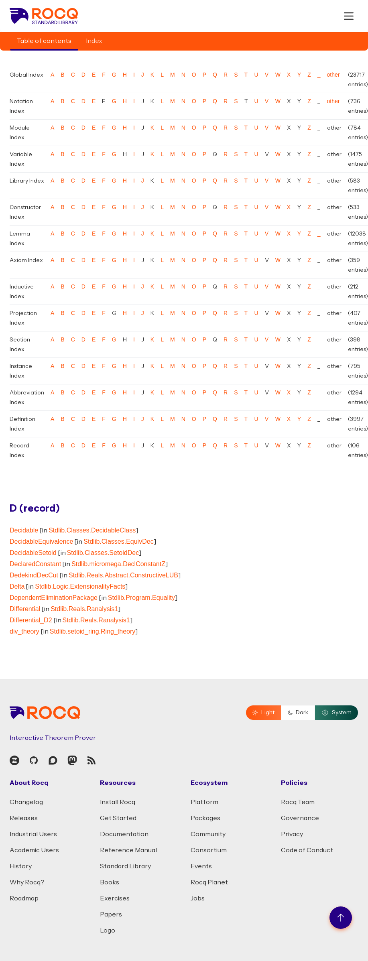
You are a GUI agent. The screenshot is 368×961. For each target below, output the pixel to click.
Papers (111, 914)
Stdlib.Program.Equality (141, 597)
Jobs (198, 898)
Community (208, 834)
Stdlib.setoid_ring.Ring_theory (92, 631)
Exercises (115, 898)
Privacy (292, 834)
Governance (300, 818)
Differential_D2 (31, 620)
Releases (24, 818)
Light (263, 712)
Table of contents (44, 41)
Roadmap (24, 898)
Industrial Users (33, 834)
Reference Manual (128, 850)
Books (109, 882)
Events (201, 866)
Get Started (118, 818)
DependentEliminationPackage (54, 597)
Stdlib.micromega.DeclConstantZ (118, 564)
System (336, 712)
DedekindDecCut (34, 575)
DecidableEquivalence (41, 541)
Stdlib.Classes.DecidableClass (92, 530)
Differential (25, 608)
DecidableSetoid (33, 552)
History (21, 866)
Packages (205, 818)
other (333, 74)
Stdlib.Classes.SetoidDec (103, 552)
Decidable (24, 530)
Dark (298, 712)
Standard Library (125, 866)
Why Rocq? (27, 882)
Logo (107, 930)
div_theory (24, 631)
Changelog (26, 802)
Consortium (209, 850)
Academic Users (34, 850)
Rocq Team (298, 802)
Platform (204, 802)
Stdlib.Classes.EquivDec (118, 541)
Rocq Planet (209, 882)
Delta (17, 586)
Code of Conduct (307, 850)
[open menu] (348, 16)
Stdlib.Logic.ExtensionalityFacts (80, 586)
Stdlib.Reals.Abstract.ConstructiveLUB (123, 575)
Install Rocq (117, 802)
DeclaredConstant (35, 564)
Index (94, 41)
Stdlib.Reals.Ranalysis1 (84, 608)
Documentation (124, 834)
